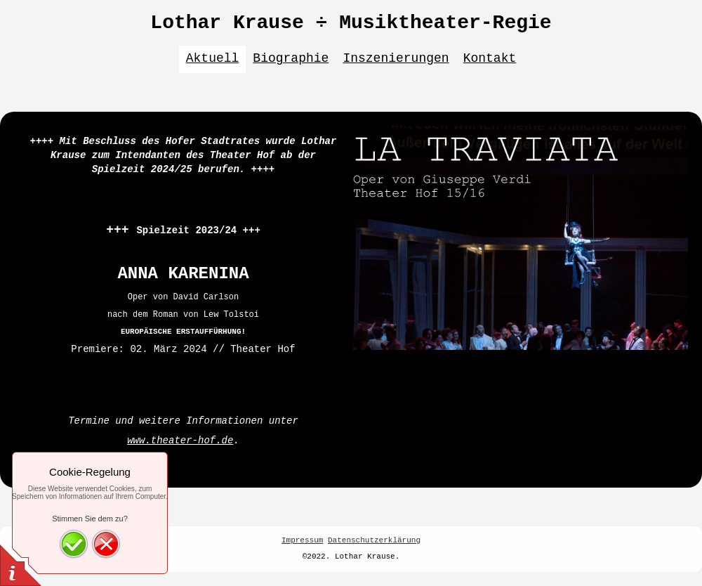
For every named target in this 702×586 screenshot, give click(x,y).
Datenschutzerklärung (374, 540)
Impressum (302, 540)
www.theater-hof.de (180, 441)
